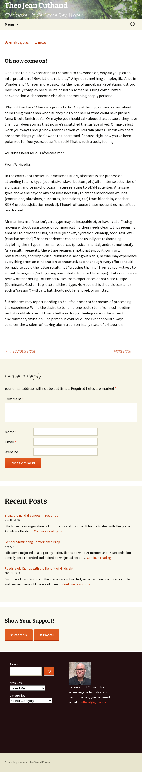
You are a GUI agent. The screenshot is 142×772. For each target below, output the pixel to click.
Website (11, 451)
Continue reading (48, 531)
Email (11, 441)
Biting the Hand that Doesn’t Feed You (31, 515)
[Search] (49, 671)
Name (11, 431)
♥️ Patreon (18, 635)
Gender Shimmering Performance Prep (32, 542)
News (42, 43)
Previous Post (20, 351)
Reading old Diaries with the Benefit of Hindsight (39, 568)
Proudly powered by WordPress (27, 762)
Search (15, 664)
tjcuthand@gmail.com (93, 702)
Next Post (125, 351)
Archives (16, 683)
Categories (17, 695)
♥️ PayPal (47, 635)
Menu (9, 24)
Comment (14, 398)
